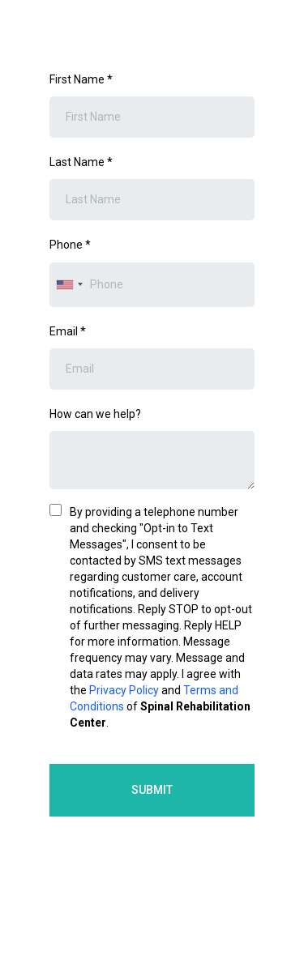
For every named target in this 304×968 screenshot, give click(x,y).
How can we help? (95, 413)
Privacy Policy (124, 690)
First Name (81, 79)
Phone (70, 244)
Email (67, 331)
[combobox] (69, 284)
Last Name (81, 162)
